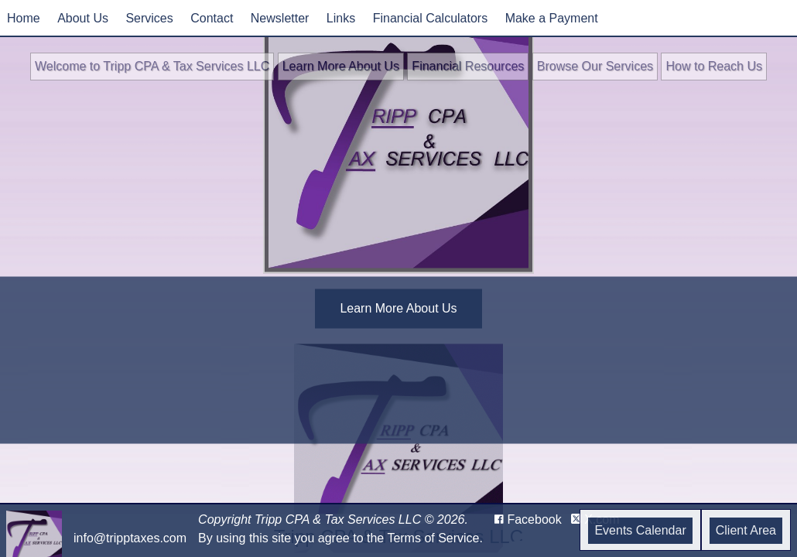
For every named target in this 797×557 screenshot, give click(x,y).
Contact (211, 18)
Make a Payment (551, 18)
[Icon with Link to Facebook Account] (528, 520)
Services (149, 18)
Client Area (746, 530)
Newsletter (280, 18)
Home (23, 18)
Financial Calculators (430, 18)
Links (341, 18)
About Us (82, 18)
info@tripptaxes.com (130, 538)
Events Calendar (640, 530)
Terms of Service (433, 538)
